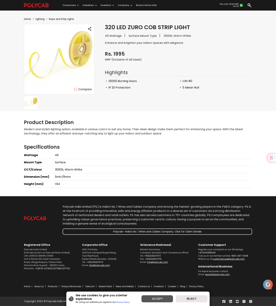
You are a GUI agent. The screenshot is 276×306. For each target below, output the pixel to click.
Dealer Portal (105, 286)
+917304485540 (207, 252)
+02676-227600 (43, 268)
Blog (182, 286)
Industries (88, 5)
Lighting (42, 19)
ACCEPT (159, 299)
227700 (66, 268)
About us (39, 286)
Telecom (90, 286)
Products (52, 286)
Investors (106, 5)
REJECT (197, 299)
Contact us (144, 286)
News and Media (125, 286)
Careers (172, 286)
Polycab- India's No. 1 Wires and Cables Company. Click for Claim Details (157, 231)
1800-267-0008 (239, 255)
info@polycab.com (99, 265)
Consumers (69, 5)
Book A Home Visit (146, 5)
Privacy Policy (196, 286)
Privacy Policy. (116, 301)
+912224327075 (153, 258)
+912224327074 (95, 262)
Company (123, 5)
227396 (57, 268)
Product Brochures (71, 286)
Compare (85, 89)
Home (28, 19)
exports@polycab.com (217, 274)
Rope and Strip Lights (66, 19)
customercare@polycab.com (229, 258)
